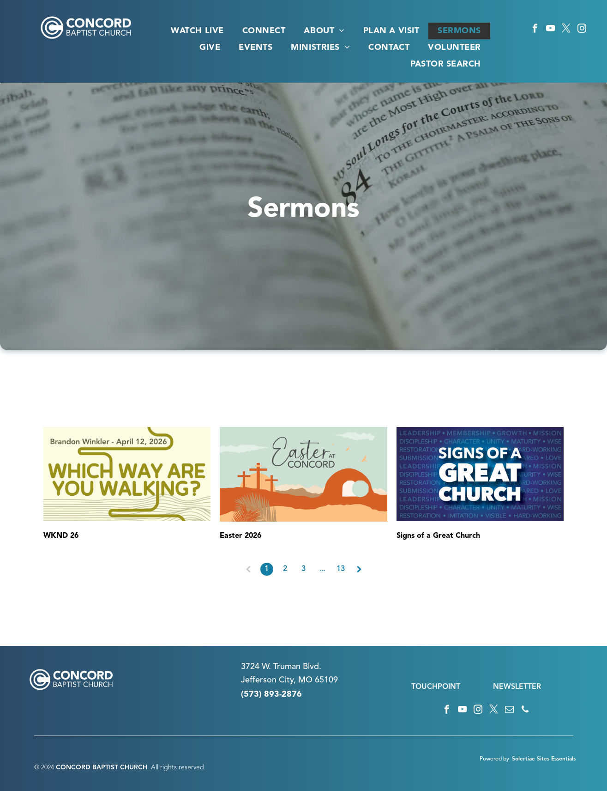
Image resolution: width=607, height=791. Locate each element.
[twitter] (566, 29)
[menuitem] (197, 31)
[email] (509, 710)
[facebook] (534, 29)
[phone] (525, 710)
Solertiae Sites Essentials (544, 759)
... (322, 569)
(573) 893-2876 (271, 694)
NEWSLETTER (517, 687)
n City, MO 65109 (305, 680)
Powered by (494, 759)
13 (341, 569)
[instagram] (582, 29)
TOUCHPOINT (435, 687)
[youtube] (550, 29)
